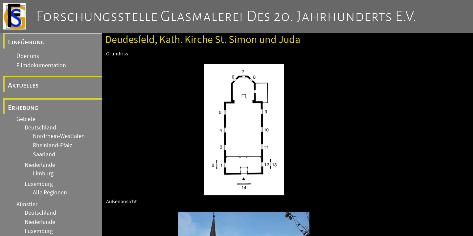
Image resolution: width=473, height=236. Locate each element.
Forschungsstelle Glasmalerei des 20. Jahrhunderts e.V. (226, 16)
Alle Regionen (50, 192)
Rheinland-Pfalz (52, 145)
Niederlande (40, 164)
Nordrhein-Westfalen (59, 136)
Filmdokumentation (41, 65)
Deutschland (40, 127)
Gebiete (25, 119)
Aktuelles (23, 85)
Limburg (43, 173)
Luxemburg (39, 183)
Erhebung (23, 107)
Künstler (26, 204)
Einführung (26, 42)
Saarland (44, 154)
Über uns (27, 56)
